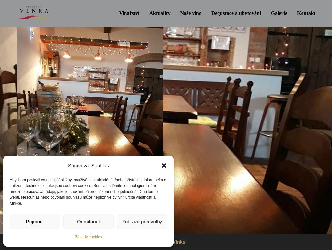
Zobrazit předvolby (142, 221)
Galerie (279, 13)
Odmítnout (88, 221)
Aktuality (160, 13)
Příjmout (35, 221)
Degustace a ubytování (236, 13)
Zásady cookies (88, 237)
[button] (164, 165)
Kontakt (306, 13)
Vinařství (129, 13)
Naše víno (190, 13)
